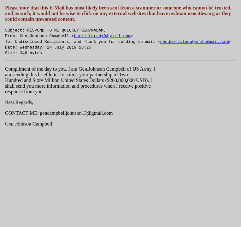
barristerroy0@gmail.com (102, 35)
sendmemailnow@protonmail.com (194, 41)
